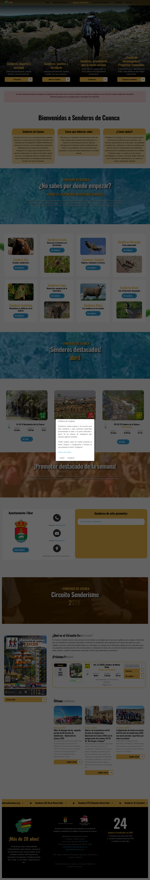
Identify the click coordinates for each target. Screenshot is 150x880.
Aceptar (62, 458)
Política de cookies (64, 452)
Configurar (71, 458)
